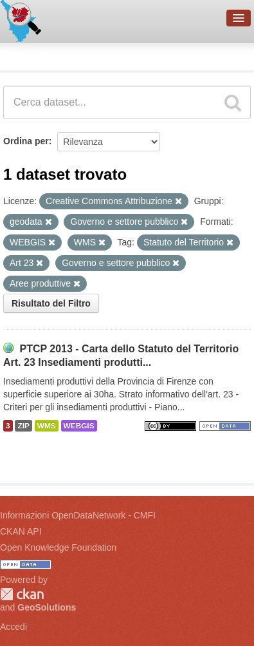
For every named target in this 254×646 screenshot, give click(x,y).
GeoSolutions (46, 607)
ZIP (23, 425)
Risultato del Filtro (51, 303)
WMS (46, 425)
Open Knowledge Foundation (58, 547)
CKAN (22, 594)
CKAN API (21, 531)
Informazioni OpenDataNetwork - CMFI (78, 515)
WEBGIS (79, 425)
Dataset (23, 55)
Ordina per (26, 141)
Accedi (13, 627)
